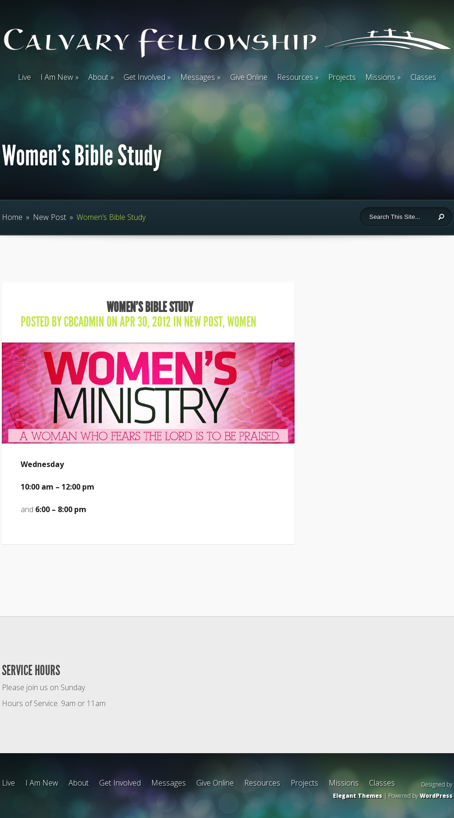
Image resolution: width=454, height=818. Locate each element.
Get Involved (144, 77)
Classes (423, 77)
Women (241, 321)
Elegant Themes (357, 796)
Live (24, 77)
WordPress (436, 796)
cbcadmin (84, 321)
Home (12, 217)
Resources (295, 77)
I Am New (56, 77)
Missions (380, 77)
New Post (49, 217)
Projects (342, 77)
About (98, 77)
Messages (197, 77)
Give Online (249, 77)
